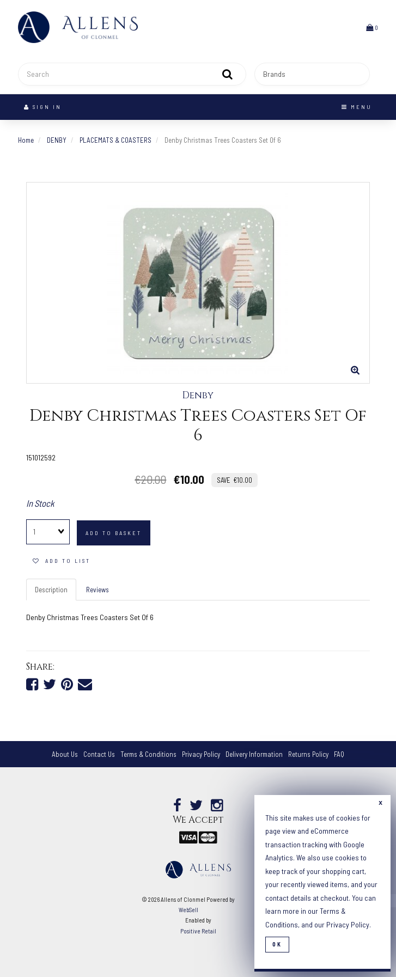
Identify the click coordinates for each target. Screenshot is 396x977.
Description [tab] (51, 589)
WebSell (188, 909)
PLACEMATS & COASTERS (115, 140)
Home (26, 140)
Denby (198, 396)
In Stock (40, 502)
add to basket (114, 533)
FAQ (339, 754)
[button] (372, 27)
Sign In (43, 107)
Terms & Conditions (148, 754)
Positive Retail (198, 930)
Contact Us (99, 754)
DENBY (56, 140)
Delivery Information (254, 754)
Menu (357, 107)
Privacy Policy (201, 754)
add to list (61, 560)
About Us (65, 754)
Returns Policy (308, 754)
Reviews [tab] (97, 589)
